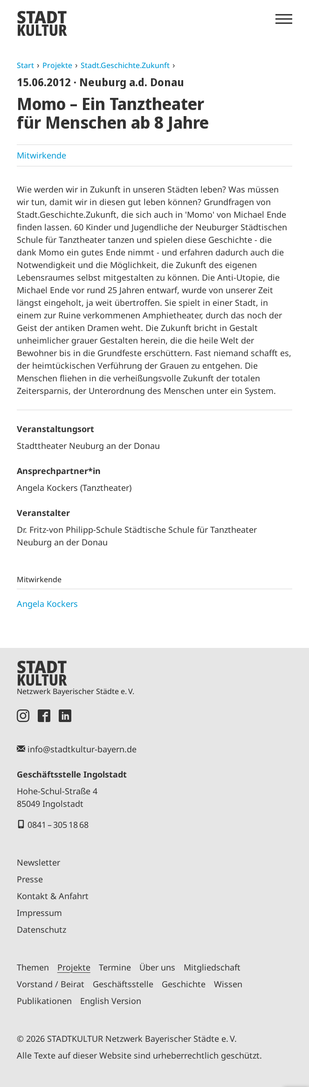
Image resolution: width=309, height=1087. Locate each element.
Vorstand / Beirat (50, 984)
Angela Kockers (47, 603)
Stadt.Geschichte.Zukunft (125, 65)
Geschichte (184, 984)
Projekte (57, 65)
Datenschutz (41, 929)
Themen (33, 967)
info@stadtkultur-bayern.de (82, 749)
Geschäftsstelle (123, 984)
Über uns (157, 967)
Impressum (39, 912)
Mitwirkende (41, 155)
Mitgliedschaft (212, 967)
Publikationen (44, 1000)
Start (25, 65)
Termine (115, 967)
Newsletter (38, 862)
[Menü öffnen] (283, 19)
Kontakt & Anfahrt (53, 895)
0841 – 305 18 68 (58, 824)
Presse (30, 879)
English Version (110, 1000)
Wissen (228, 984)
